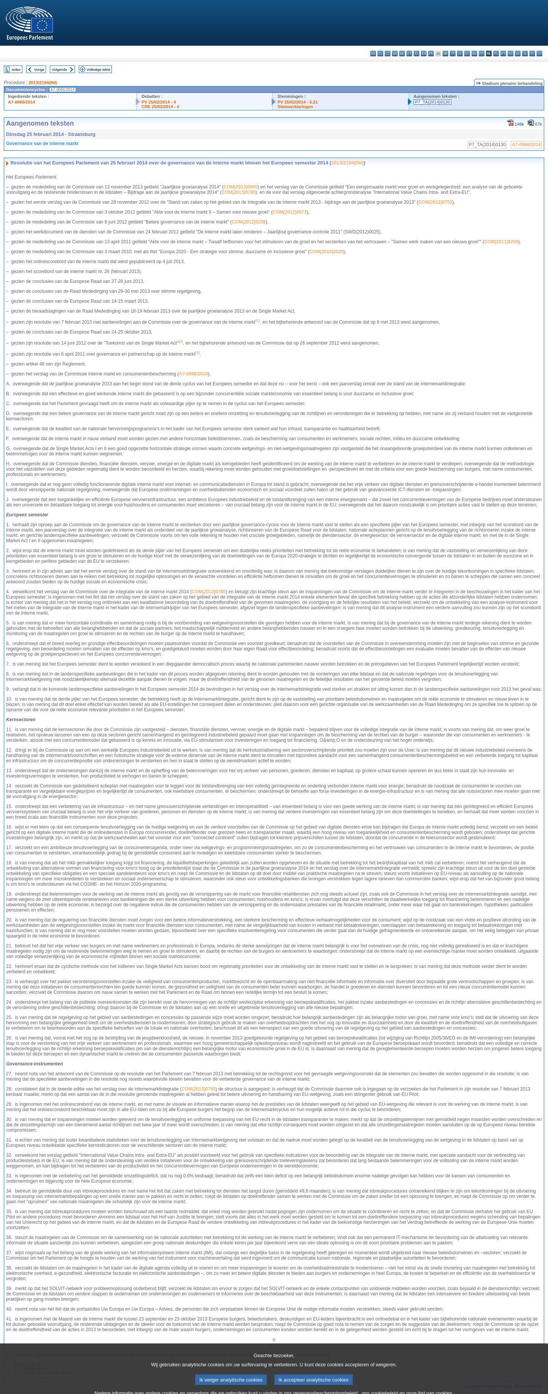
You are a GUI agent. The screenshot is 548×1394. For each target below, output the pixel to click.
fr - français (431, 53)
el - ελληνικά (416, 53)
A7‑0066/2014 (193, 374)
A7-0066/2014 (21, 102)
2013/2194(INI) (43, 82)
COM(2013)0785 (238, 192)
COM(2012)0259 (249, 222)
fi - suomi (532, 53)
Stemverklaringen (295, 106)
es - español (380, 53)
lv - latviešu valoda (460, 53)
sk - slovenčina (518, 53)
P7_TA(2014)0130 (432, 102)
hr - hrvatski (445, 53)
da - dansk (395, 53)
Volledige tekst (98, 69)
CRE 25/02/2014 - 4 (160, 106)
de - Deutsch (402, 53)
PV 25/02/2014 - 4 (159, 102)
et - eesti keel (409, 53)
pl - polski (496, 53)
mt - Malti (481, 53)
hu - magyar (474, 53)
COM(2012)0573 (289, 212)
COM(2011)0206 (501, 241)
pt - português (503, 53)
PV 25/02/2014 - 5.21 (297, 102)
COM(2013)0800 (241, 187)
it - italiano (453, 53)
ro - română (510, 53)
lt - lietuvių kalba (467, 53)
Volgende (59, 69)
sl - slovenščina (525, 53)
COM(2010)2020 (326, 251)
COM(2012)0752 (435, 202)
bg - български (373, 53)
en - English (424, 53)
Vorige (39, 69)
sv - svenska (539, 53)
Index (16, 69)
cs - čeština (387, 53)
